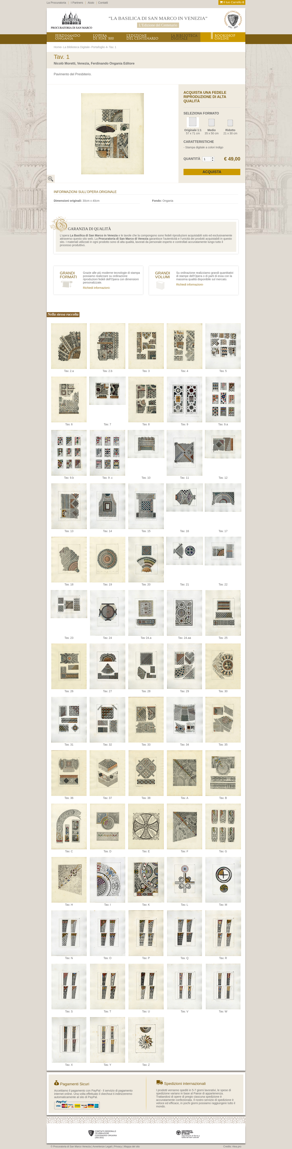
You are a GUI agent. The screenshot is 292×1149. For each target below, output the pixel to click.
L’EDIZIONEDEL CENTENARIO (142, 37)
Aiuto (91, 2)
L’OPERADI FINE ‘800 (103, 37)
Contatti (103, 2)
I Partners (77, 2)
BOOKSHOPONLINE (225, 37)
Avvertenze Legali (102, 1146)
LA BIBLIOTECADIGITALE (184, 37)
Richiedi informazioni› (96, 287)
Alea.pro (236, 1146)
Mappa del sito (132, 1146)
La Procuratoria (56, 2)
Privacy (118, 1146)
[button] (212, 158)
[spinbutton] (207, 159)
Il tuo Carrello (232, 2)
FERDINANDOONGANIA (67, 37)
